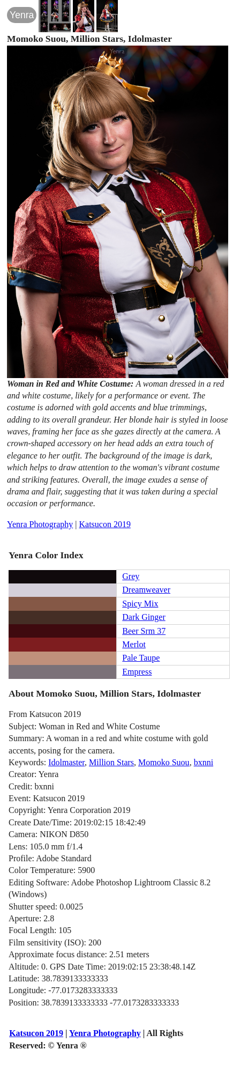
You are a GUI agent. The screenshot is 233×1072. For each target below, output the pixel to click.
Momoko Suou (164, 762)
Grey (130, 576)
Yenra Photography (40, 524)
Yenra (22, 15)
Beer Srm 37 (144, 630)
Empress (137, 671)
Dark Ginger (143, 617)
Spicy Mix (140, 603)
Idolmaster (66, 762)
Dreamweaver (146, 589)
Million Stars (111, 762)
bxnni (203, 762)
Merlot (134, 644)
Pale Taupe (141, 657)
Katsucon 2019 (105, 524)
